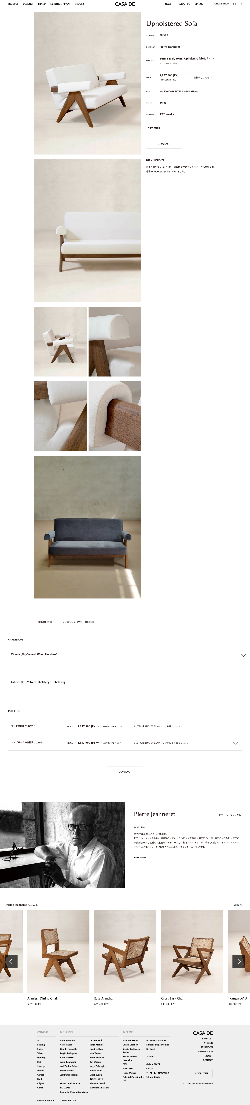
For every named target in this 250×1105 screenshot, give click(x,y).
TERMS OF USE (68, 1100)
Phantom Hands (130, 1040)
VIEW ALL (239, 904)
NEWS (168, 4)
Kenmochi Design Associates (74, 1092)
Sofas (40, 1049)
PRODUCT (13, 4)
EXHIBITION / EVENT (60, 4)
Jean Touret (95, 1053)
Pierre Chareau (67, 1057)
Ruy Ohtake (95, 1062)
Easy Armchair (104, 998)
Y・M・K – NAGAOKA (157, 1073)
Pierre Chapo (66, 1044)
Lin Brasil (150, 1049)
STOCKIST (80, 4)
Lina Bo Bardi (96, 1040)
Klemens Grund (97, 1083)
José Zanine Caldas (69, 1066)
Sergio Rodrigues (68, 1053)
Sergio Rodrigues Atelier (131, 1051)
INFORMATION (205, 1051)
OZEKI (149, 1068)
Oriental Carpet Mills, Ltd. (133, 1079)
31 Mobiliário (153, 1077)
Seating (41, 1044)
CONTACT (164, 144)
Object (40, 1083)
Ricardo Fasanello (68, 1049)
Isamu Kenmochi (68, 1062)
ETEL (125, 1064)
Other (40, 1087)
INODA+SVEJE (96, 1079)
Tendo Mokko (129, 1073)
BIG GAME (65, 1087)
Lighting (41, 1057)
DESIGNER (28, 4)
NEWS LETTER (202, 1073)
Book (39, 1079)
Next (238, 961)
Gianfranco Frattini (69, 1074)
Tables (40, 1053)
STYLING (199, 4)
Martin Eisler (96, 1070)
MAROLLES (128, 1068)
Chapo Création (130, 1044)
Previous (11, 961)
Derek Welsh (96, 1074)
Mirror (40, 1070)
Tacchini (150, 1056)
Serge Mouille (96, 1044)
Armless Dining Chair (42, 998)
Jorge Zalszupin (97, 1066)
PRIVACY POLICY (45, 1100)
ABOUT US (184, 4)
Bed (39, 1062)
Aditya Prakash (67, 1070)
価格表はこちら (201, 77)
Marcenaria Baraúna (99, 1087)
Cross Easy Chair (173, 998)
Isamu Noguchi (97, 1057)
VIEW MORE (140, 857)
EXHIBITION (207, 1047)
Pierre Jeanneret (170, 47)
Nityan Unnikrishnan (70, 1083)
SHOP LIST (207, 1038)
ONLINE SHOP (221, 3)
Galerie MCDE (153, 1064)
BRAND (42, 4)
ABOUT (209, 1056)
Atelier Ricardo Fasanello (130, 1058)
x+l (61, 1079)
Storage (41, 1066)
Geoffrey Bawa (96, 1049)
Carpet (40, 1074)
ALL (39, 1040)
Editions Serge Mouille (157, 1044)
